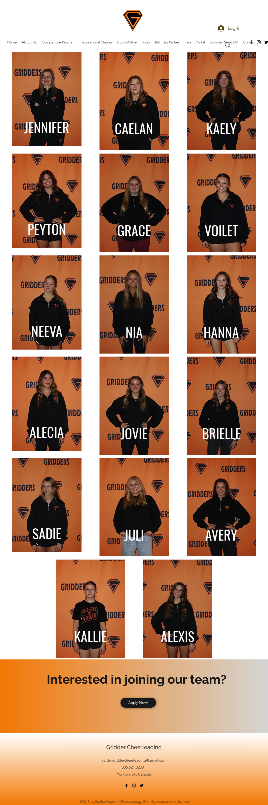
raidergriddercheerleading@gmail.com (134, 760)
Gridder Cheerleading (134, 747)
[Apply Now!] (138, 703)
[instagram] (134, 785)
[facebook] (126, 785)
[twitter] (141, 785)
